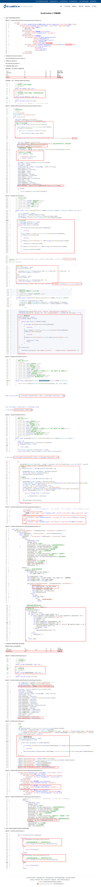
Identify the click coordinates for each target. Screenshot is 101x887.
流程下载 (81, 6)
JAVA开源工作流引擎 (70, 877)
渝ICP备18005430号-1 (59, 883)
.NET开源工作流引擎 (30, 877)
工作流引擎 (67, 6)
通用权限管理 (93, 1)
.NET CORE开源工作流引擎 (41, 1)
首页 (61, 6)
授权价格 (87, 6)
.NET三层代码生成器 (83, 1)
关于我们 (94, 6)
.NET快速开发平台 (73, 1)
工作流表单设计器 (63, 1)
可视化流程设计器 (54, 1)
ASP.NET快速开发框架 (59, 877)
